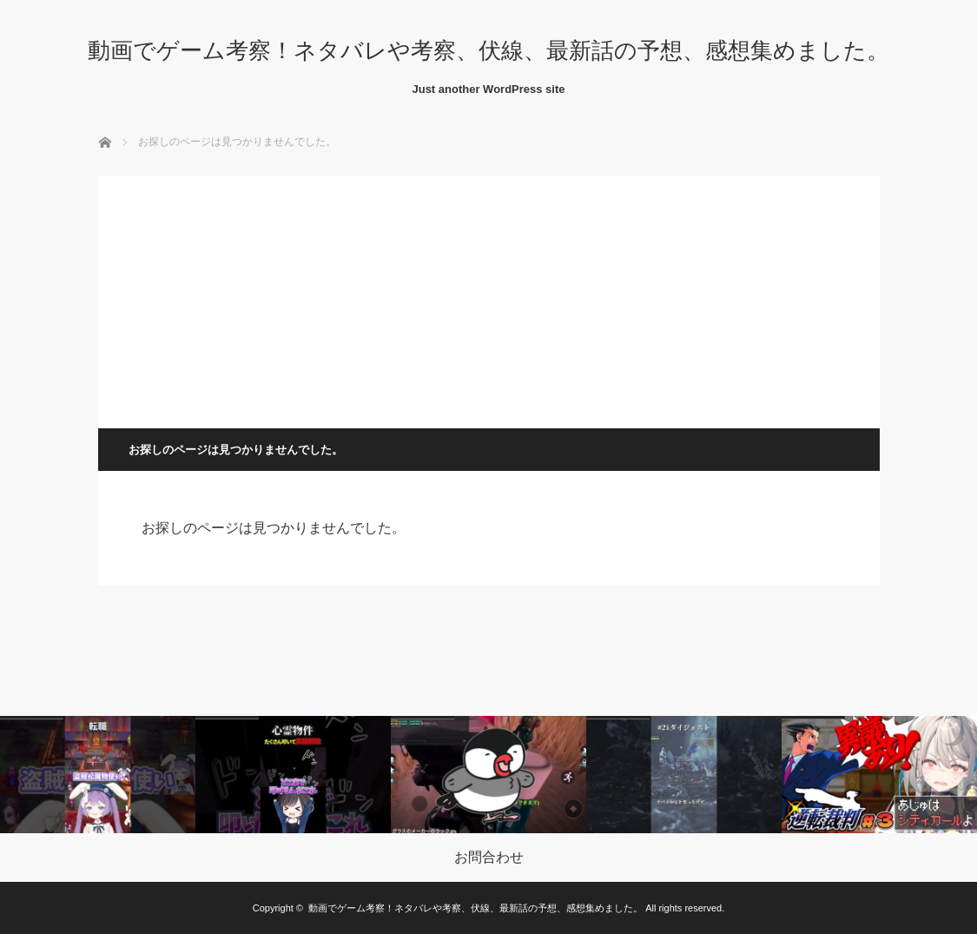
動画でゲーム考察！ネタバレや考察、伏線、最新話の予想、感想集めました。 (488, 50)
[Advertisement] (489, 298)
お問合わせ (489, 857)
